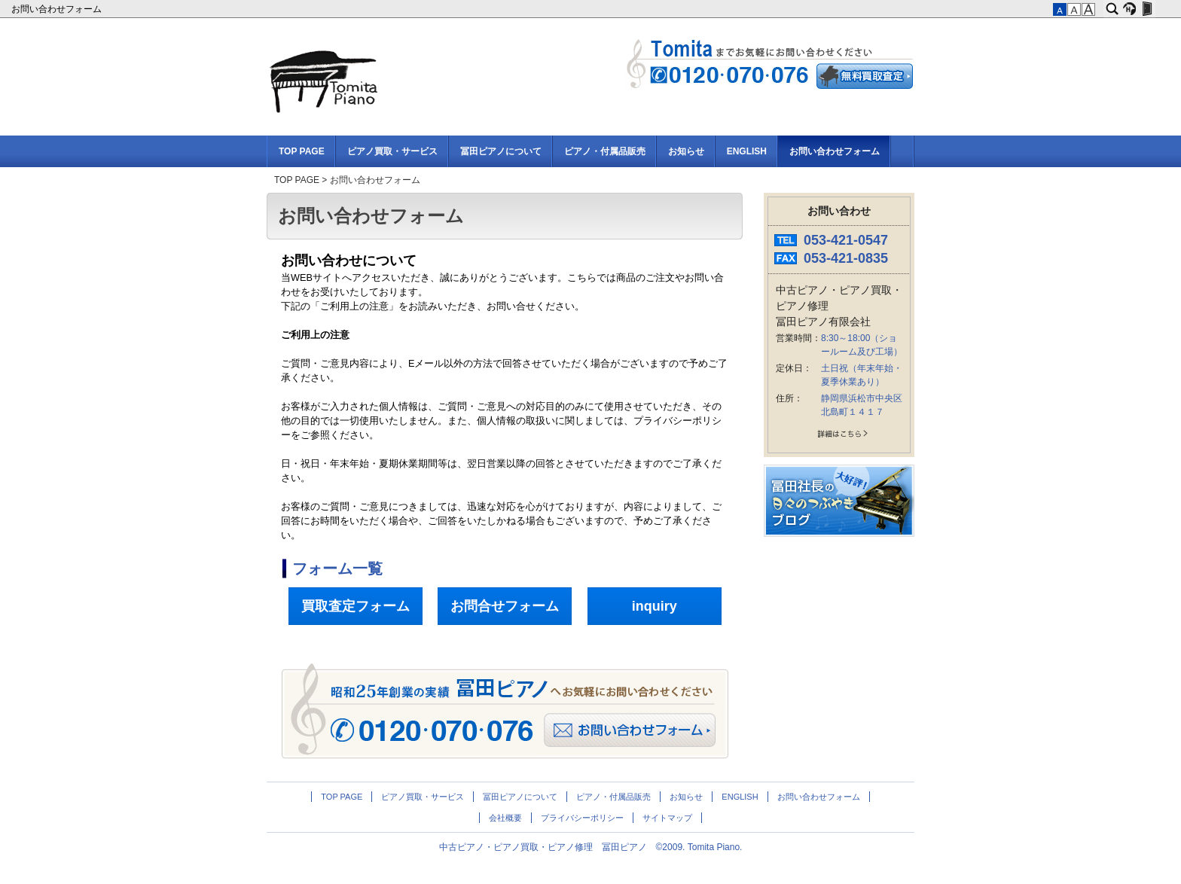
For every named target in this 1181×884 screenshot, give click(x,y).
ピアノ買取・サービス (392, 151)
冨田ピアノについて (501, 151)
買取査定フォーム (355, 606)
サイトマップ (667, 817)
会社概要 (505, 817)
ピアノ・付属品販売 (604, 151)
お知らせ (686, 151)
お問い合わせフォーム (57, 9)
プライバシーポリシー (582, 817)
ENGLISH (747, 151)
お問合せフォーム (504, 606)
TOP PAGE (302, 151)
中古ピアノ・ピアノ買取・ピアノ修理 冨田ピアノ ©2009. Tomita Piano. (591, 847)
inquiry (654, 606)
